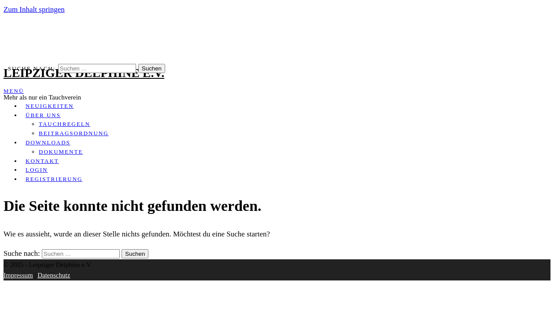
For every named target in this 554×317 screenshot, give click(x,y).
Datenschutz (53, 275)
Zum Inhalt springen (34, 9)
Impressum (18, 275)
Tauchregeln (64, 124)
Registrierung (54, 179)
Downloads (48, 142)
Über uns (43, 115)
